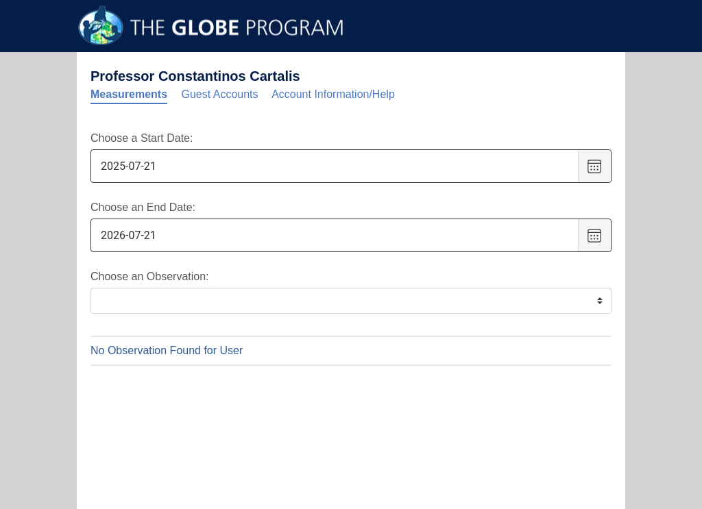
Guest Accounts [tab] (220, 94)
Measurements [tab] (128, 94)
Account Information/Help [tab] (333, 94)
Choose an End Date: (142, 207)
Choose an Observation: (149, 276)
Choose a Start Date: (141, 138)
